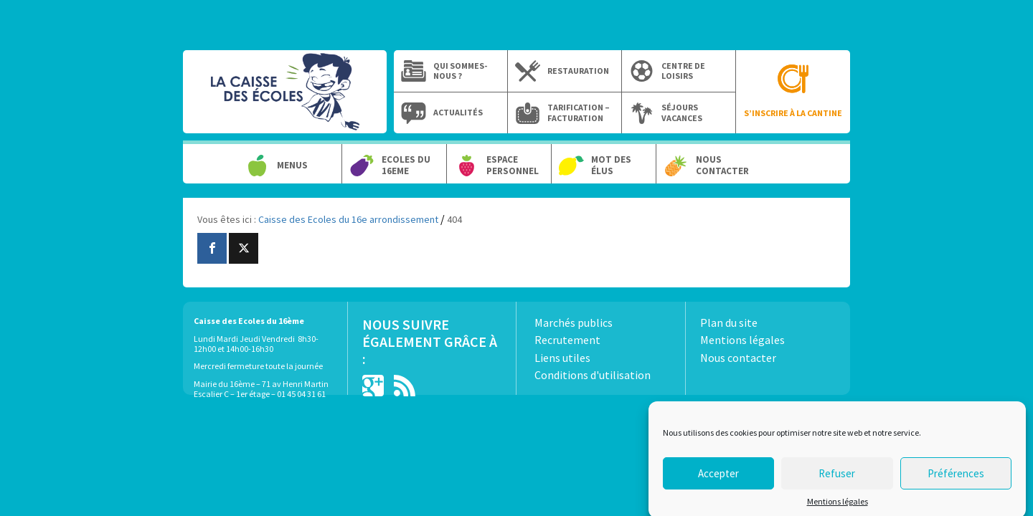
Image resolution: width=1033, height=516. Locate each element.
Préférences (956, 479)
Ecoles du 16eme (406, 165)
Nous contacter (722, 165)
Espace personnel (512, 165)
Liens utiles (562, 357)
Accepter (718, 479)
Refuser (837, 479)
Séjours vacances (681, 112)
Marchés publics (573, 322)
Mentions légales (837, 507)
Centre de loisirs (683, 71)
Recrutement (567, 340)
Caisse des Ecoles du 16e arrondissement (285, 99)
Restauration (578, 71)
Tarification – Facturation (578, 112)
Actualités (458, 113)
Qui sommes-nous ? (460, 71)
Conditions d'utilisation (592, 375)
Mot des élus (611, 165)
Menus (292, 165)
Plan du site (729, 322)
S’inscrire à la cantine (793, 113)
